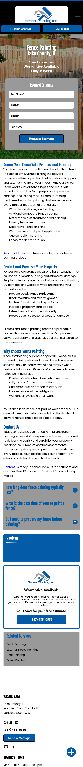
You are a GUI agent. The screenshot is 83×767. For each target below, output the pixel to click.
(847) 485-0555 (14, 730)
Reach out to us (14, 253)
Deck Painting (16, 644)
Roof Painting (16, 655)
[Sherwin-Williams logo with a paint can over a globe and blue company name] (22, 680)
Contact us (11, 467)
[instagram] (6, 747)
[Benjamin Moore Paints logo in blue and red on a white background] (61, 680)
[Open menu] (78, 14)
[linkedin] (12, 747)
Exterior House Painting (22, 650)
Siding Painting (16, 660)
